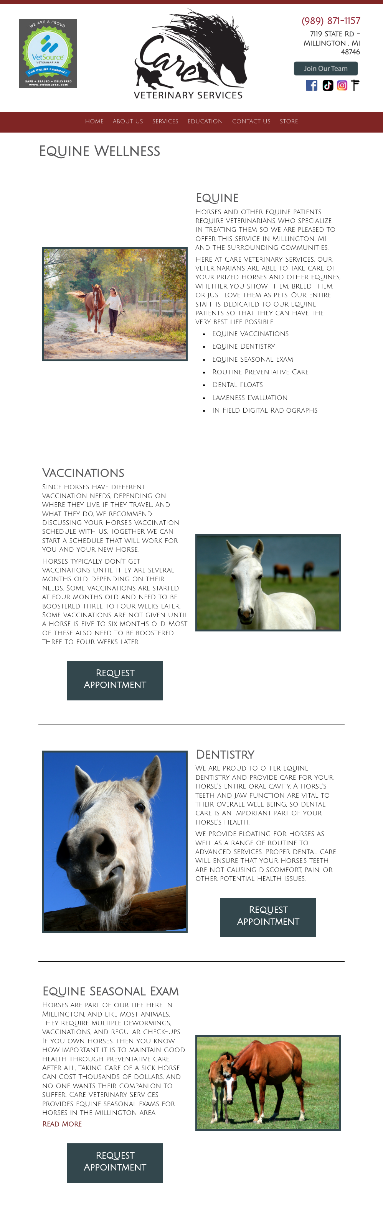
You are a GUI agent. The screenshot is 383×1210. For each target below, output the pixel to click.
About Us (128, 121)
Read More (62, 1124)
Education (205, 121)
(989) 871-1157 (330, 21)
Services (165, 121)
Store (289, 121)
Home (94, 121)
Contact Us (251, 121)
